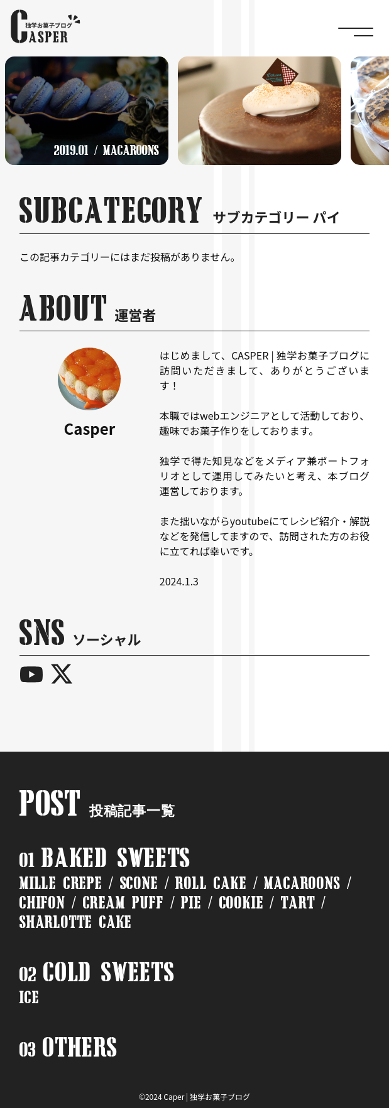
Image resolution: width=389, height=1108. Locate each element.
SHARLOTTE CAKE (75, 922)
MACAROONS (302, 883)
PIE (191, 902)
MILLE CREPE (60, 883)
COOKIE (241, 902)
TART (298, 902)
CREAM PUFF (123, 902)
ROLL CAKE (210, 883)
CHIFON (42, 902)
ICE (29, 997)
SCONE (139, 883)
